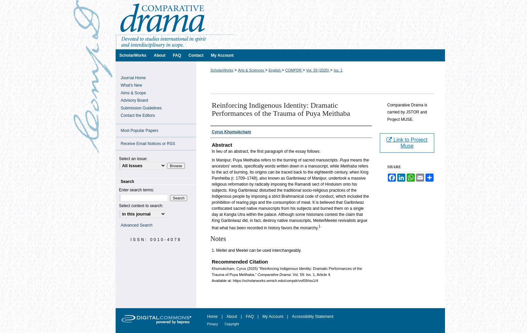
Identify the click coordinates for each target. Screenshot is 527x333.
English (275, 70)
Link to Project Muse (407, 143)
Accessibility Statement (312, 316)
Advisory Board (134, 100)
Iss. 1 (338, 70)
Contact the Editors (138, 115)
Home (212, 316)
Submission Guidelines (141, 108)
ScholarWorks (221, 70)
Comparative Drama (280, 24)
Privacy (212, 324)
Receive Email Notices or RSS (148, 143)
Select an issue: (133, 158)
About (232, 316)
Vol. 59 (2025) (318, 70)
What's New (131, 85)
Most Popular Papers (139, 130)
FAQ (250, 316)
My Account (272, 316)
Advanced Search (137, 225)
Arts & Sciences (251, 70)
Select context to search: (141, 205)
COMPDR (293, 70)
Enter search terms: (136, 190)
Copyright (232, 324)
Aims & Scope (133, 93)
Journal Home (133, 78)
